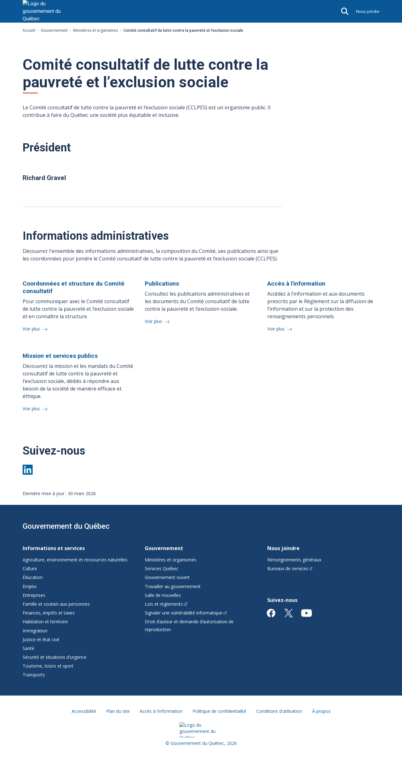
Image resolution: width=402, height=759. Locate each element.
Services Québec (161, 568)
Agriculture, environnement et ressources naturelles (75, 560)
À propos (321, 711)
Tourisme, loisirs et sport (48, 666)
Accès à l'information (161, 711)
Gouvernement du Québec (66, 526)
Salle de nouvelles (163, 595)
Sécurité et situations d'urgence (54, 657)
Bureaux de (289, 568)
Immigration (35, 631)
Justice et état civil (41, 639)
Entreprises (34, 595)
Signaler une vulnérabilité (186, 613)
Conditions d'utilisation (279, 711)
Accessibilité (84, 711)
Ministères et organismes (95, 30)
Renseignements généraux (294, 560)
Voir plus (32, 329)
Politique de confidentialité (219, 711)
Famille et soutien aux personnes (56, 604)
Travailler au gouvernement (173, 586)
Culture (30, 568)
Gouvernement (54, 30)
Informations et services (54, 548)
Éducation (33, 577)
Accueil (29, 30)
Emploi (29, 586)
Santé (28, 648)
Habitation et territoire (45, 622)
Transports (34, 675)
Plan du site (118, 711)
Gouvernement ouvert (167, 577)
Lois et (166, 604)
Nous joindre (367, 11)
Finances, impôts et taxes (49, 613)
